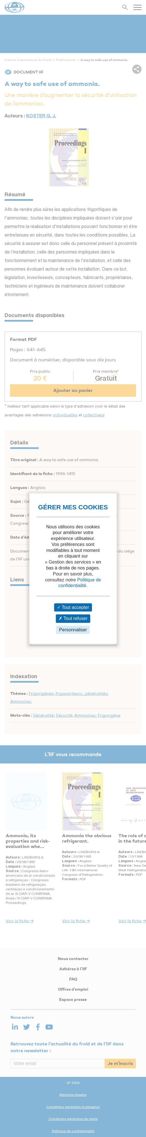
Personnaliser (73, 629)
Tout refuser (73, 618)
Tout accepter (73, 607)
